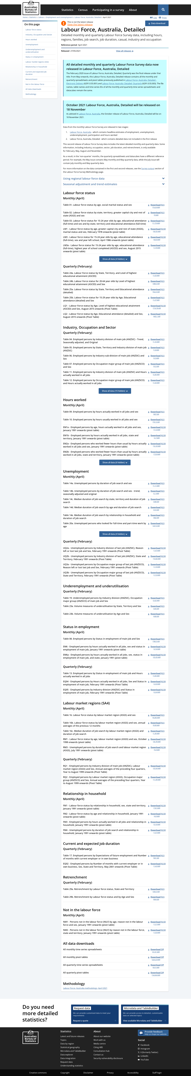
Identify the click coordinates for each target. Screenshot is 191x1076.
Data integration (68, 1058)
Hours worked (31, 39)
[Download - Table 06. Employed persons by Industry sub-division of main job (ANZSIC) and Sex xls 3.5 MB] (156, 357)
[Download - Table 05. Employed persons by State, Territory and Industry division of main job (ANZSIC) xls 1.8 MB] (156, 348)
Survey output (147, 168)
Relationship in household (36, 67)
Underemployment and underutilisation (35, 50)
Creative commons (38, 1072)
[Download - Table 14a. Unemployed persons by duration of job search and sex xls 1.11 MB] (156, 484)
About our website (102, 1036)
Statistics (67, 10)
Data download (158, 23)
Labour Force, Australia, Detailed (88, 17)
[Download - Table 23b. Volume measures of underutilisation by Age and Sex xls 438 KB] (156, 615)
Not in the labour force (35, 84)
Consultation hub (102, 1051)
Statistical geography (70, 1047)
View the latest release (80, 24)
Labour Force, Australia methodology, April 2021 (85, 988)
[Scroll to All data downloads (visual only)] (97, 943)
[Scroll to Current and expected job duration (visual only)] (122, 844)
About (133, 10)
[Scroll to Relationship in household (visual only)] (108, 794)
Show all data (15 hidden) (113, 391)
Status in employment (34, 57)
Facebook (145, 1045)
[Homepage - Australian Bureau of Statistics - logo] (30, 7)
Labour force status (33, 29)
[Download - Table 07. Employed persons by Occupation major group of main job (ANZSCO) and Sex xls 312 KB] (156, 365)
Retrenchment (31, 79)
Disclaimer (88, 1072)
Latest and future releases (72, 1036)
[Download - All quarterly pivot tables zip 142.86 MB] (156, 974)
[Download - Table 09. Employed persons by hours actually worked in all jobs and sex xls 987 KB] (156, 413)
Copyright (65, 1072)
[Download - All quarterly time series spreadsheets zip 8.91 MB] (156, 966)
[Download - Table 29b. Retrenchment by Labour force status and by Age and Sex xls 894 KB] (156, 898)
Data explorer (66, 1054)
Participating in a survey (108, 10)
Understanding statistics (71, 1065)
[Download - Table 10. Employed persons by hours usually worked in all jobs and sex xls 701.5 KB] (156, 421)
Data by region (67, 1043)
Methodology (31, 94)
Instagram (145, 1048)
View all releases (124, 51)
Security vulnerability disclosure (108, 1058)
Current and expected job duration (36, 73)
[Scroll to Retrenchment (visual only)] (89, 877)
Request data (66, 1062)
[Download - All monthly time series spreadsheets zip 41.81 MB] (156, 950)
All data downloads (33, 89)
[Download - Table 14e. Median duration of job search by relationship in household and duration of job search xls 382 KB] (156, 516)
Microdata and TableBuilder (73, 1051)
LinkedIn (144, 1056)
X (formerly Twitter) (149, 1052)
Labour (41, 17)
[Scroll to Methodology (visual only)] (87, 984)
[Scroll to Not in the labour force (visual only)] (103, 910)
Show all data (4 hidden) (114, 259)
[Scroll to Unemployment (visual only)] (91, 471)
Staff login (157, 1072)
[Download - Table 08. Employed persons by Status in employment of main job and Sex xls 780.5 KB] (156, 640)
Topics (63, 1040)
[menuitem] (67, 9)
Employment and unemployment (59, 17)
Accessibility (132, 1072)
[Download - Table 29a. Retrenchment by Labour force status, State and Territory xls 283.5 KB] (156, 890)
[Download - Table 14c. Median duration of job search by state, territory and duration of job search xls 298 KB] (156, 500)
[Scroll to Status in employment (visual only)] (102, 627)
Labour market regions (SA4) (37, 62)
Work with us (99, 1040)
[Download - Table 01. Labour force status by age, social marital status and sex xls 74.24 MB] (156, 206)
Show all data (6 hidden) (114, 462)
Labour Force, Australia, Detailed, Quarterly (122, 83)
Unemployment (32, 44)
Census (83, 10)
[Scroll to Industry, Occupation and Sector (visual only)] (118, 327)
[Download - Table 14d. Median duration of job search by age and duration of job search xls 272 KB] (156, 508)
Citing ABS (98, 1047)
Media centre (100, 1043)
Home (25, 17)
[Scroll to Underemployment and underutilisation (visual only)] (131, 586)
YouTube (145, 1059)
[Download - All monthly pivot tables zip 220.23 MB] (156, 958)
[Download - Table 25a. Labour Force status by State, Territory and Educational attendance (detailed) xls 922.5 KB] (156, 290)
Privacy (110, 1072)
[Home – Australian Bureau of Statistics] (30, 1037)
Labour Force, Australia (89, 113)
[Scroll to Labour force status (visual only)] (97, 193)
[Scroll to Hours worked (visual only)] (89, 400)
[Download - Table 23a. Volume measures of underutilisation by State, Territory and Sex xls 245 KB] (156, 607)
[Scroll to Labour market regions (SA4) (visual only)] (112, 703)
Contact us (98, 1054)
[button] (163, 9)
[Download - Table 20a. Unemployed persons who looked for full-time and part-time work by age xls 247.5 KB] (156, 524)
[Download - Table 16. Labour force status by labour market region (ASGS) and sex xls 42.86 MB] (156, 716)
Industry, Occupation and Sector (39, 34)
